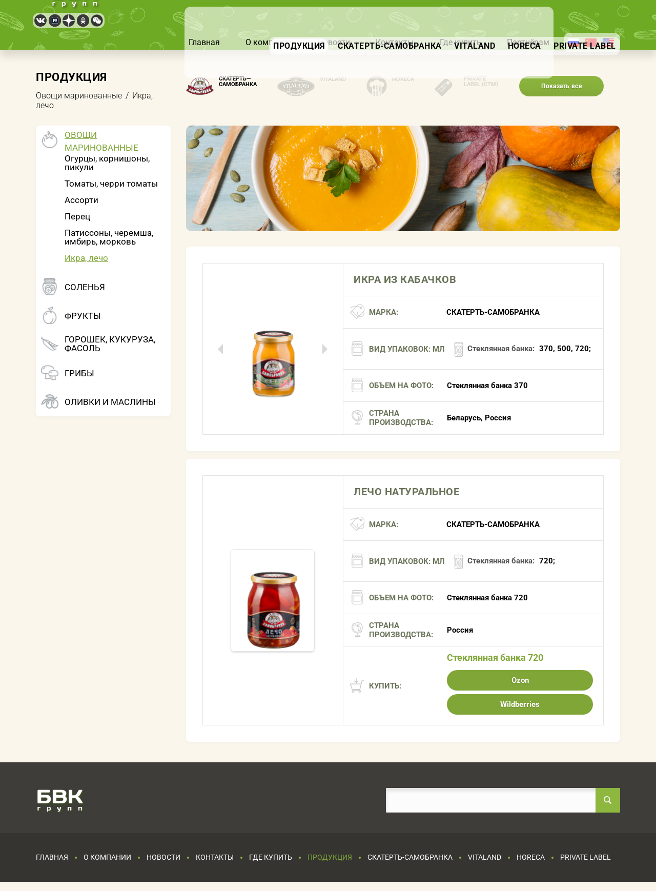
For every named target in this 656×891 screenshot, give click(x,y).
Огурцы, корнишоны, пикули (107, 162)
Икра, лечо (86, 258)
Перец (77, 216)
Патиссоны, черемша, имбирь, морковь (109, 237)
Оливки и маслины (110, 402)
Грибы (79, 373)
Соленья (85, 287)
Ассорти (81, 200)
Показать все (561, 86)
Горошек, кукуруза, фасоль (110, 344)
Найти (608, 800)
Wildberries (520, 704)
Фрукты (83, 316)
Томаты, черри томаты (111, 183)
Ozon (520, 680)
